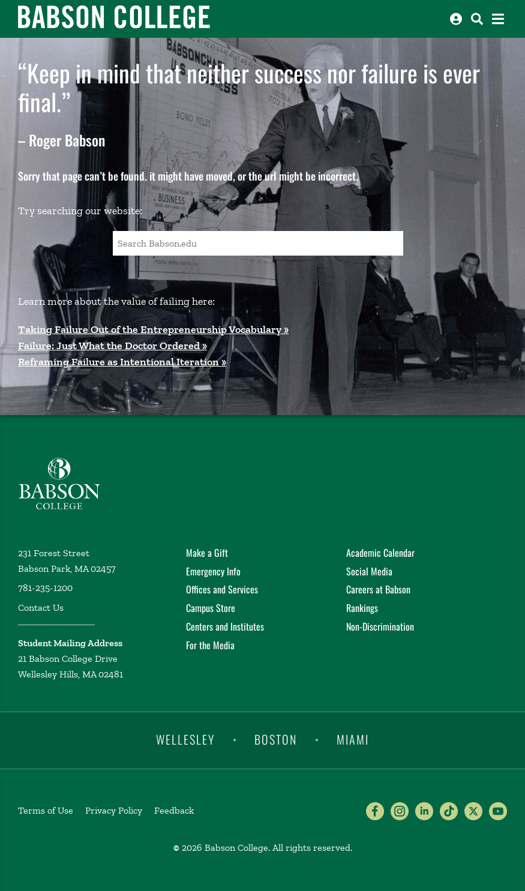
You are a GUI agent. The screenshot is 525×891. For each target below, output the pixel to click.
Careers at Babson (378, 589)
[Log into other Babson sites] (456, 19)
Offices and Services (222, 589)
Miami (353, 739)
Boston (275, 739)
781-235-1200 (45, 587)
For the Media (210, 645)
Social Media (369, 571)
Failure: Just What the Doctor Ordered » (112, 345)
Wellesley (185, 739)
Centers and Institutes (225, 626)
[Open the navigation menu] (498, 19)
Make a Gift (207, 552)
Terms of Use (45, 810)
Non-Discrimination (380, 626)
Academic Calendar (380, 552)
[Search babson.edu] (477, 19)
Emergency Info (213, 571)
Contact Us (41, 607)
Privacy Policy (113, 810)
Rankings (362, 608)
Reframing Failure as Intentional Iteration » (122, 361)
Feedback (174, 810)
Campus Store (210, 608)
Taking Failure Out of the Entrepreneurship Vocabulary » (153, 329)
